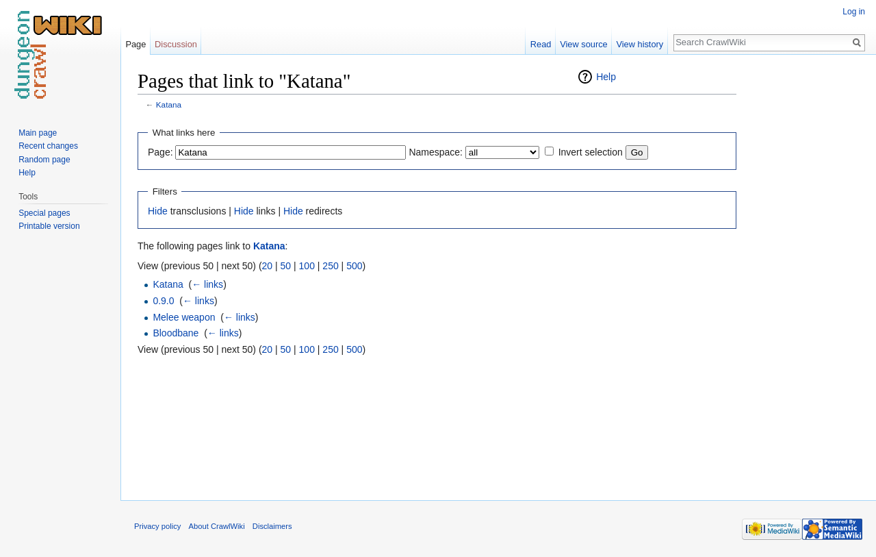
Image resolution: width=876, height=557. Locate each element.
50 (286, 265)
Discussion (176, 44)
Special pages (44, 213)
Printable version (48, 226)
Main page (37, 133)
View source (583, 44)
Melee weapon (184, 317)
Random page (44, 159)
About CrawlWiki (217, 526)
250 (330, 265)
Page (135, 44)
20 (267, 265)
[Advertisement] (805, 274)
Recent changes (48, 146)
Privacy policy (157, 526)
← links (207, 284)
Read (541, 44)
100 (307, 265)
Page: (160, 152)
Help (606, 76)
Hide (158, 211)
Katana (168, 104)
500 (354, 265)
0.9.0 (163, 300)
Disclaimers (272, 526)
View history (639, 44)
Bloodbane (175, 332)
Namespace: (436, 152)
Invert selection (590, 152)
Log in (853, 11)
